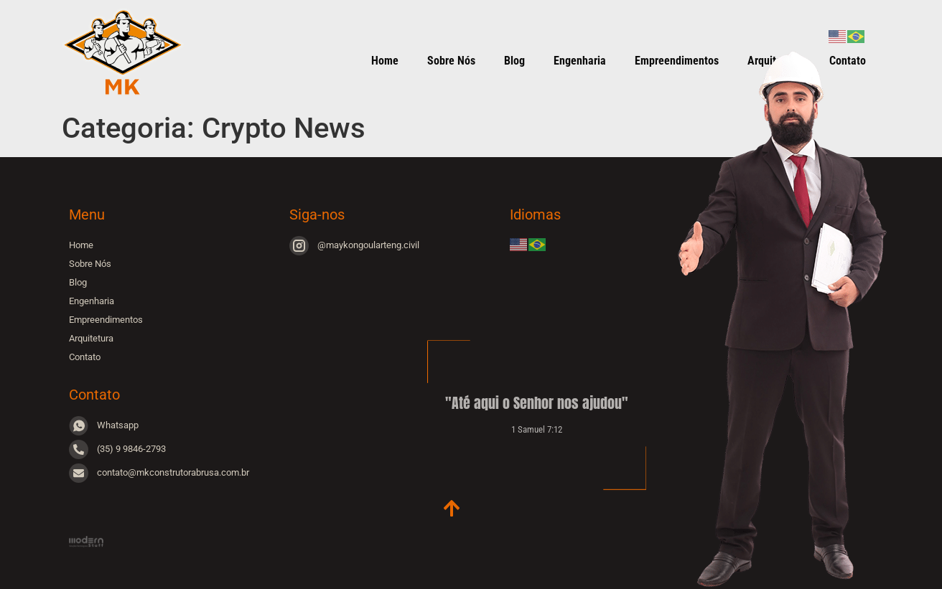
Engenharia (580, 60)
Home (384, 60)
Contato (85, 357)
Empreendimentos (106, 319)
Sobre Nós (451, 60)
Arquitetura (91, 338)
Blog (514, 60)
